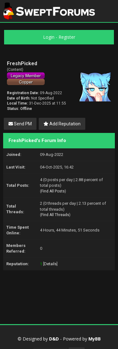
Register (67, 37)
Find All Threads (55, 215)
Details (50, 263)
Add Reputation (62, 123)
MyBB (94, 339)
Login (48, 37)
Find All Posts (53, 191)
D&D (54, 339)
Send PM (20, 123)
